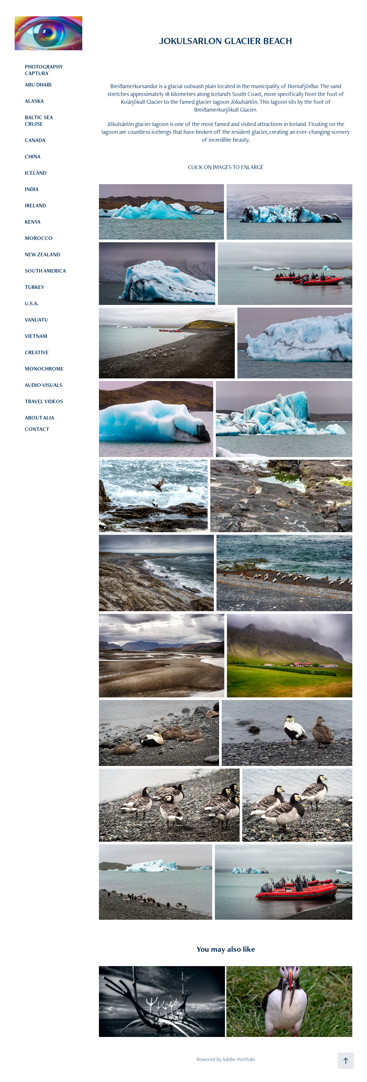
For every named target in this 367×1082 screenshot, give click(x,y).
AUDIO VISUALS (43, 385)
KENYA (32, 221)
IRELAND (35, 205)
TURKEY (34, 287)
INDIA (32, 189)
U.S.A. (32, 303)
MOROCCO (39, 238)
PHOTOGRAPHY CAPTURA (44, 70)
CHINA (32, 156)
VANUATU (36, 319)
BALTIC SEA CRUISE (39, 120)
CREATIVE (37, 352)
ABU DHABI (38, 84)
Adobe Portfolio (238, 1059)
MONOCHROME (44, 368)
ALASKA (34, 100)
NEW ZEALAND (42, 254)
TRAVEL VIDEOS (44, 401)
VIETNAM (36, 336)
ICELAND (35, 172)
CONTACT (37, 429)
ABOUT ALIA (39, 417)
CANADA (35, 140)
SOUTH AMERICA (45, 270)
